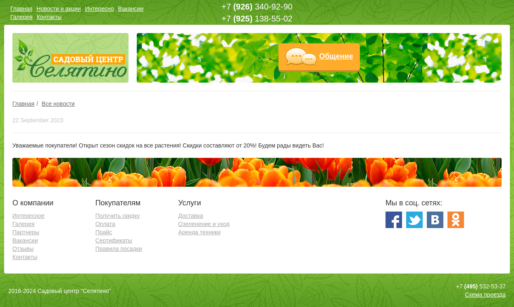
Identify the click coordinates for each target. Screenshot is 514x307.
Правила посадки (118, 248)
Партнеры (25, 232)
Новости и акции (58, 8)
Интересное (28, 215)
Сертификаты (113, 240)
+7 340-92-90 (257, 6)
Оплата (105, 224)
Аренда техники (199, 232)
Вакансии (131, 8)
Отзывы (22, 248)
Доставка (190, 215)
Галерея (21, 17)
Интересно (99, 8)
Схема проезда (485, 294)
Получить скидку (117, 215)
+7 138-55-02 (257, 18)
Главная (21, 8)
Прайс (103, 232)
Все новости (58, 103)
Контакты (49, 17)
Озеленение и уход (203, 224)
